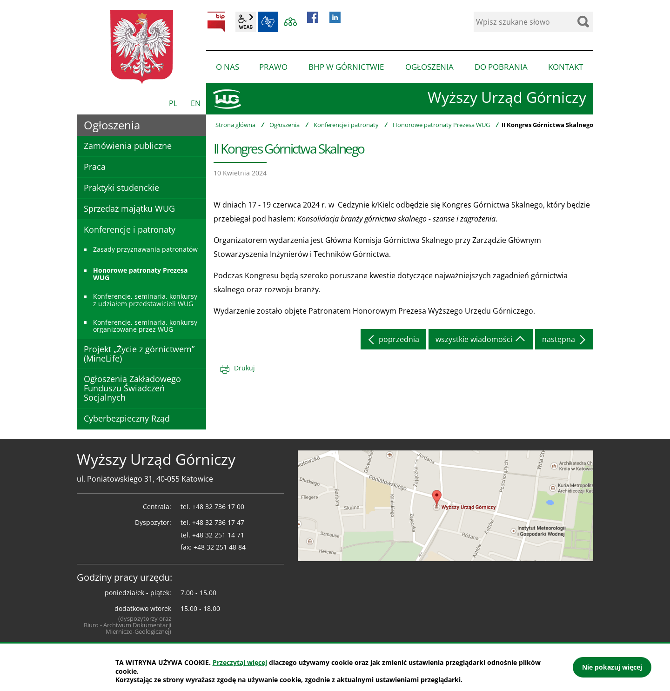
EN (196, 103)
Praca (95, 166)
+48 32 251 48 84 (220, 547)
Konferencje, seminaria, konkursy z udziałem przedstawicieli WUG (145, 300)
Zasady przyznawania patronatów (145, 249)
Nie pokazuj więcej (612, 667)
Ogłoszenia (284, 125)
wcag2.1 (245, 22)
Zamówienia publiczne (128, 145)
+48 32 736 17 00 (218, 506)
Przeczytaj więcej (240, 662)
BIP (216, 22)
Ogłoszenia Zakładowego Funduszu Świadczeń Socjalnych (132, 388)
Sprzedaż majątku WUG (129, 208)
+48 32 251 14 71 (218, 534)
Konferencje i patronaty (346, 125)
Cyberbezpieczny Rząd (127, 418)
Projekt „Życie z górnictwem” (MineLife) (139, 353)
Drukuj (244, 367)
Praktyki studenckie (121, 187)
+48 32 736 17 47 (218, 522)
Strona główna (235, 125)
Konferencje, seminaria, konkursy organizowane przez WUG (145, 326)
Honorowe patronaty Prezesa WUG (441, 125)
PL (173, 103)
